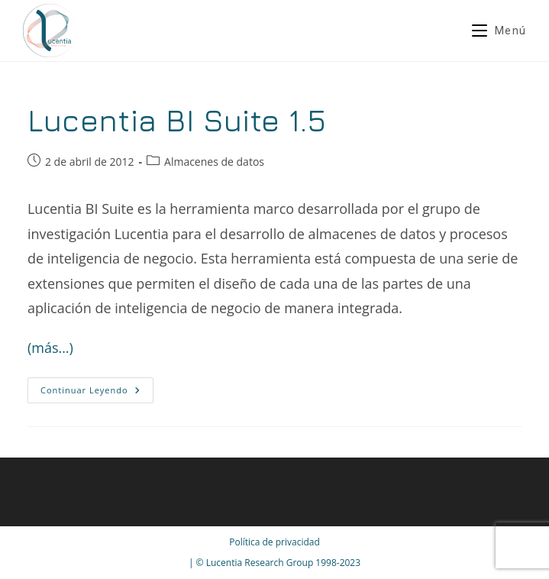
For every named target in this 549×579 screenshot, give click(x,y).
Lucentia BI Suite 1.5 (177, 120)
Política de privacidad (274, 541)
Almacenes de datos (214, 161)
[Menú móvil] (499, 30)
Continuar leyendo (96, 393)
